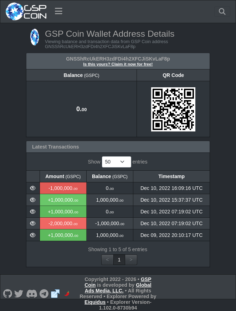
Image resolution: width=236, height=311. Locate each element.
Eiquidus (95, 302)
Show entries (118, 161)
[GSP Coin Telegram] (44, 293)
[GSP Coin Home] (25, 11)
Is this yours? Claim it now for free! (118, 64)
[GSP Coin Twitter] (19, 293)
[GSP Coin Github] (7, 293)
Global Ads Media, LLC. (118, 288)
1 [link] (119, 260)
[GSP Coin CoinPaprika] (67, 293)
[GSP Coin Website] (55, 293)
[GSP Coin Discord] (31, 293)
